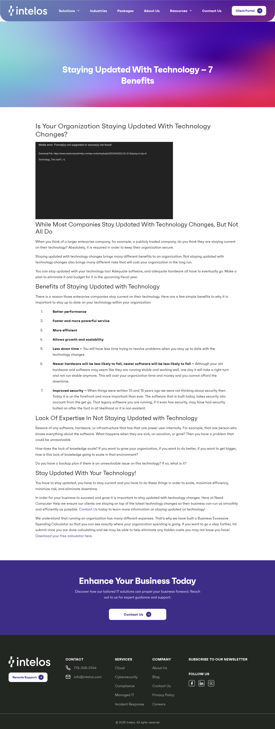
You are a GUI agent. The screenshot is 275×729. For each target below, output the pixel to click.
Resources (181, 11)
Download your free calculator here (63, 536)
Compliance (125, 686)
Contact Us (212, 11)
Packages (125, 11)
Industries (98, 11)
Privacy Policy (163, 695)
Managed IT (124, 695)
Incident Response (129, 704)
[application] (104, 180)
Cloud (120, 668)
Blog (155, 677)
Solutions (69, 11)
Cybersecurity (126, 677)
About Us (152, 11)
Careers (158, 704)
